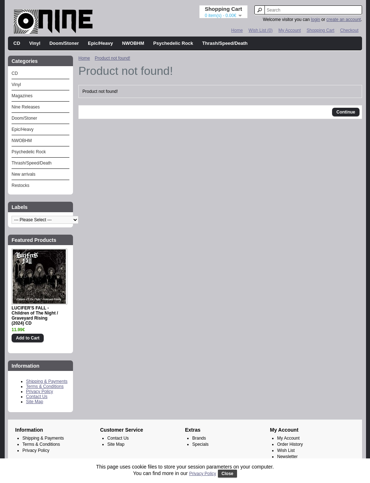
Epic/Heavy (100, 43)
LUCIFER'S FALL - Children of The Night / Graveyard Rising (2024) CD (35, 315)
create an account (343, 19)
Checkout (349, 30)
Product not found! (112, 58)
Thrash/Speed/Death (225, 43)
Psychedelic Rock (173, 43)
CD (16, 43)
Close (227, 473)
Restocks (20, 185)
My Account (290, 30)
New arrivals (23, 174)
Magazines (22, 95)
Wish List (286, 450)
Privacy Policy (39, 391)
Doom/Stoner (64, 43)
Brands (199, 438)
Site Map (34, 401)
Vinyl (34, 43)
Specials (200, 444)
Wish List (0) (261, 30)
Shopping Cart (321, 30)
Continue (345, 112)
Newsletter (287, 456)
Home (237, 30)
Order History (290, 444)
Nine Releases (26, 107)
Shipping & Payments (47, 381)
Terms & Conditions (45, 386)
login (315, 19)
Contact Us (36, 396)
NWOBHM (133, 43)
